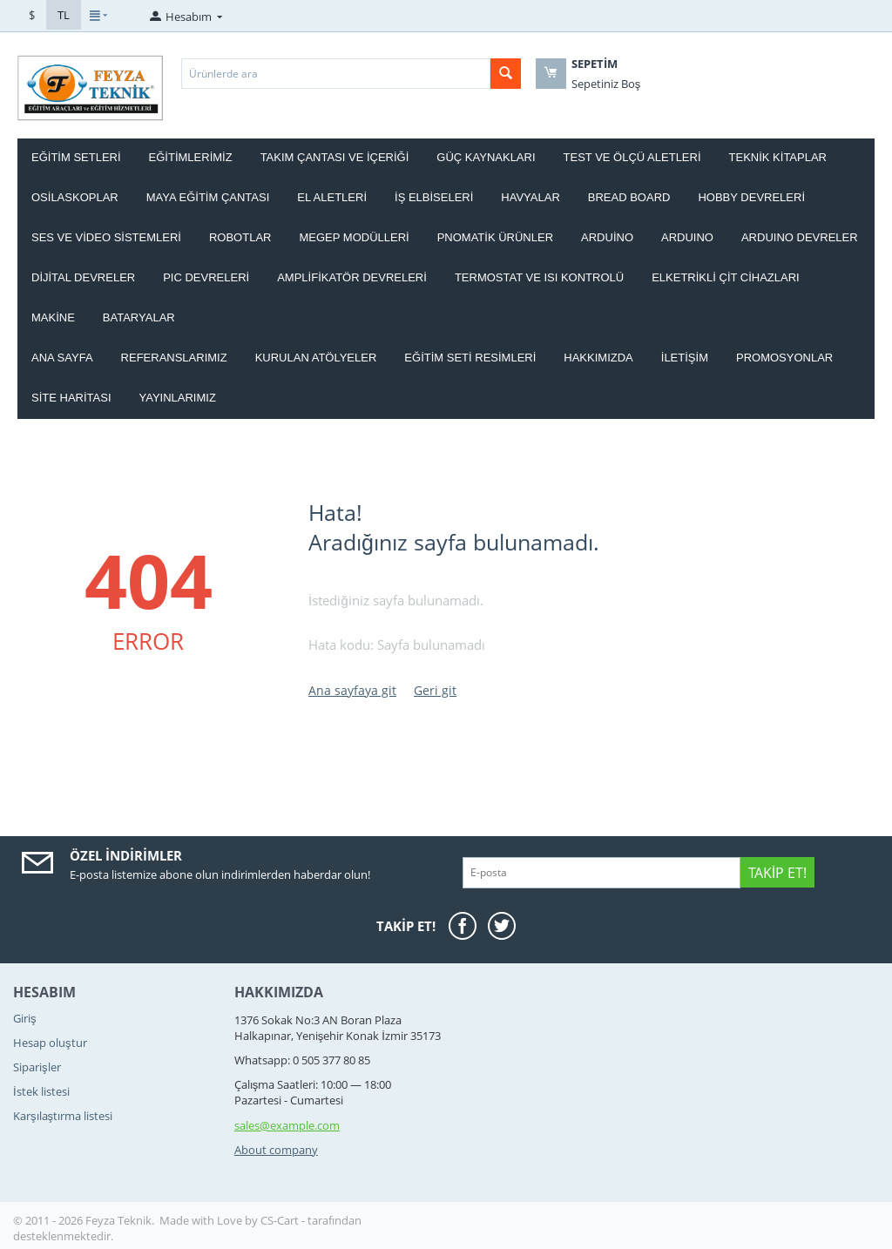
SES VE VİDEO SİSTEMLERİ (106, 237)
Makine (53, 317)
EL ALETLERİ (332, 197)
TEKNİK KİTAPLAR (778, 157)
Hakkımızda (598, 357)
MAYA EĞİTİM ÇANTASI (208, 197)
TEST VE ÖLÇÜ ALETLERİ (632, 157)
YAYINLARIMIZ (177, 397)
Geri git (435, 690)
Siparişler (37, 1067)
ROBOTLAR (240, 237)
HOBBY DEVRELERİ (751, 197)
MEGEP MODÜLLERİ (354, 237)
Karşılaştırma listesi (62, 1116)
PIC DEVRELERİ (206, 277)
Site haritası (71, 397)
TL (63, 15)
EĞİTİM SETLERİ (76, 157)
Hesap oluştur (50, 1042)
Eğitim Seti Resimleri (470, 357)
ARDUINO (687, 237)
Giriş (25, 1018)
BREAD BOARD (629, 197)
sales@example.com (287, 1125)
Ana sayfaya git (352, 690)
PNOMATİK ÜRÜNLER (495, 237)
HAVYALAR (530, 197)
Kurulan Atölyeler (316, 357)
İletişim (684, 357)
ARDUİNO (607, 237)
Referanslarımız (174, 357)
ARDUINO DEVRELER (799, 237)
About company (276, 1150)
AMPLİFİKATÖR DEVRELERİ (352, 277)
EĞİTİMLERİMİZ (191, 157)
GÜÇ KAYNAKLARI (485, 157)
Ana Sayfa (62, 357)
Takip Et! (777, 872)
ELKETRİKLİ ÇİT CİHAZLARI (726, 277)
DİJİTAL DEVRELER (83, 277)
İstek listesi (41, 1091)
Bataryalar (139, 317)
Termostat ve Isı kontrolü (539, 277)
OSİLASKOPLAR (74, 197)
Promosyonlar (784, 357)
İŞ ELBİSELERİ (434, 197)
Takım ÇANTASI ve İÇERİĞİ (334, 157)
